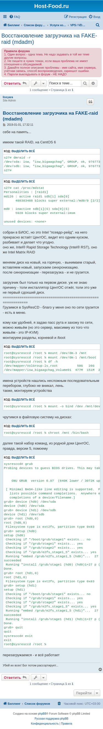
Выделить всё (23, 151)
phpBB (42, 713)
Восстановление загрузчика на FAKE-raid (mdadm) (49, 39)
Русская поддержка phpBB (51, 718)
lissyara (8, 97)
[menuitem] (14, 17)
